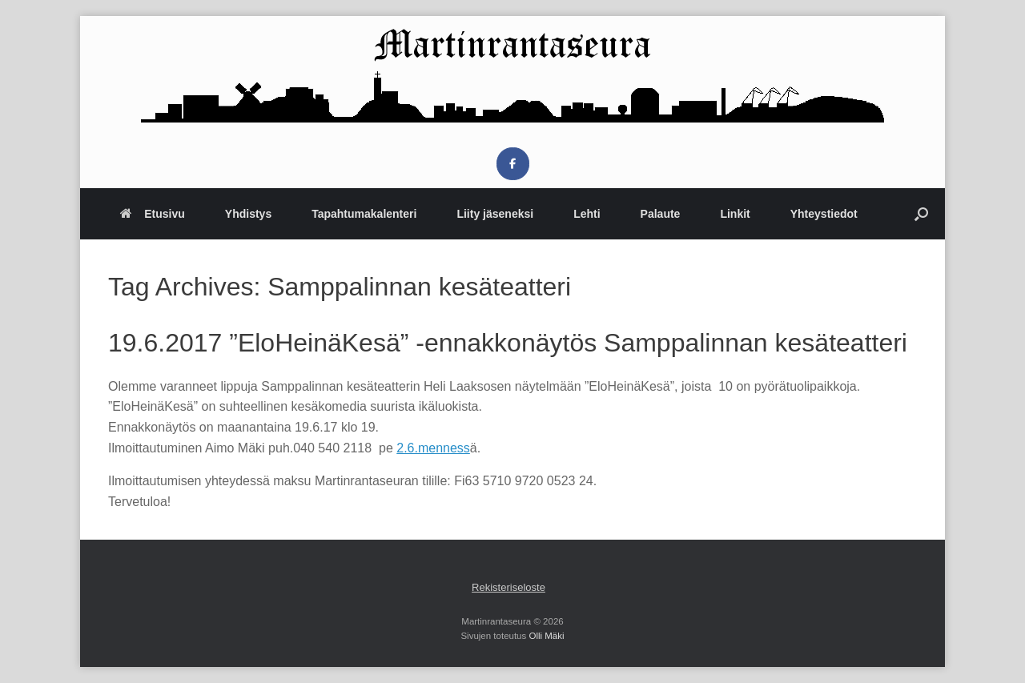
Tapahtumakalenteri (364, 213)
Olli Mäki (546, 636)
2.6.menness (433, 448)
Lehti (586, 213)
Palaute (661, 213)
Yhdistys (248, 213)
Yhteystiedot (824, 213)
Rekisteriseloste (508, 587)
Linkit (735, 213)
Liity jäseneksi (494, 213)
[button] (921, 213)
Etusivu (152, 213)
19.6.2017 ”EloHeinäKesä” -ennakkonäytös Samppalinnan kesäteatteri (507, 342)
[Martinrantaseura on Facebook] (512, 163)
